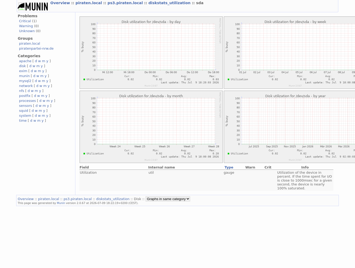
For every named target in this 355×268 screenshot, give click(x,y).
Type (229, 167)
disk (22, 66)
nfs (21, 91)
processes (27, 101)
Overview (60, 3)
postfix (25, 96)
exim (23, 71)
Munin (61, 203)
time (23, 121)
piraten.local (89, 3)
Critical (25, 21)
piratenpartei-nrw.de (36, 48)
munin (24, 76)
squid (23, 111)
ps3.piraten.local (125, 3)
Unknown (27, 31)
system (25, 116)
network (26, 86)
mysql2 (25, 81)
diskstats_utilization (170, 3)
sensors (25, 106)
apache (25, 61)
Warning (26, 26)
